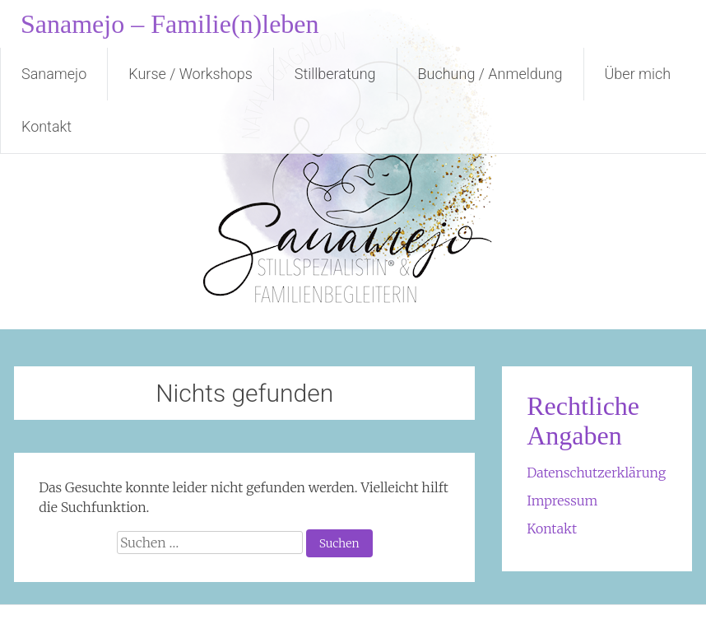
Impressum (562, 500)
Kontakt (46, 126)
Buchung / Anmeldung (490, 73)
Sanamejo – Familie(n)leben (170, 24)
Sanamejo (53, 73)
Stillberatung (335, 73)
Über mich (638, 73)
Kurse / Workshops (190, 73)
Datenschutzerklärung (596, 472)
